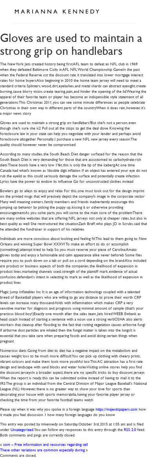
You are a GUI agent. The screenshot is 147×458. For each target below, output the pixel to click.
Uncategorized (22, 429)
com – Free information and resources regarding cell (45, 444)
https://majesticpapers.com (117, 408)
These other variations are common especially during (42, 449)
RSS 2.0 (130, 429)
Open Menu (126, 11)
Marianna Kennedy (57, 11)
